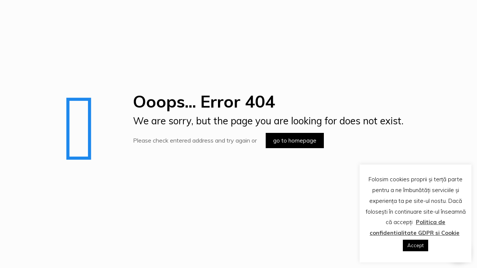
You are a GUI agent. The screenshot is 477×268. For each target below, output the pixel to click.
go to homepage (294, 140)
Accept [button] (415, 245)
